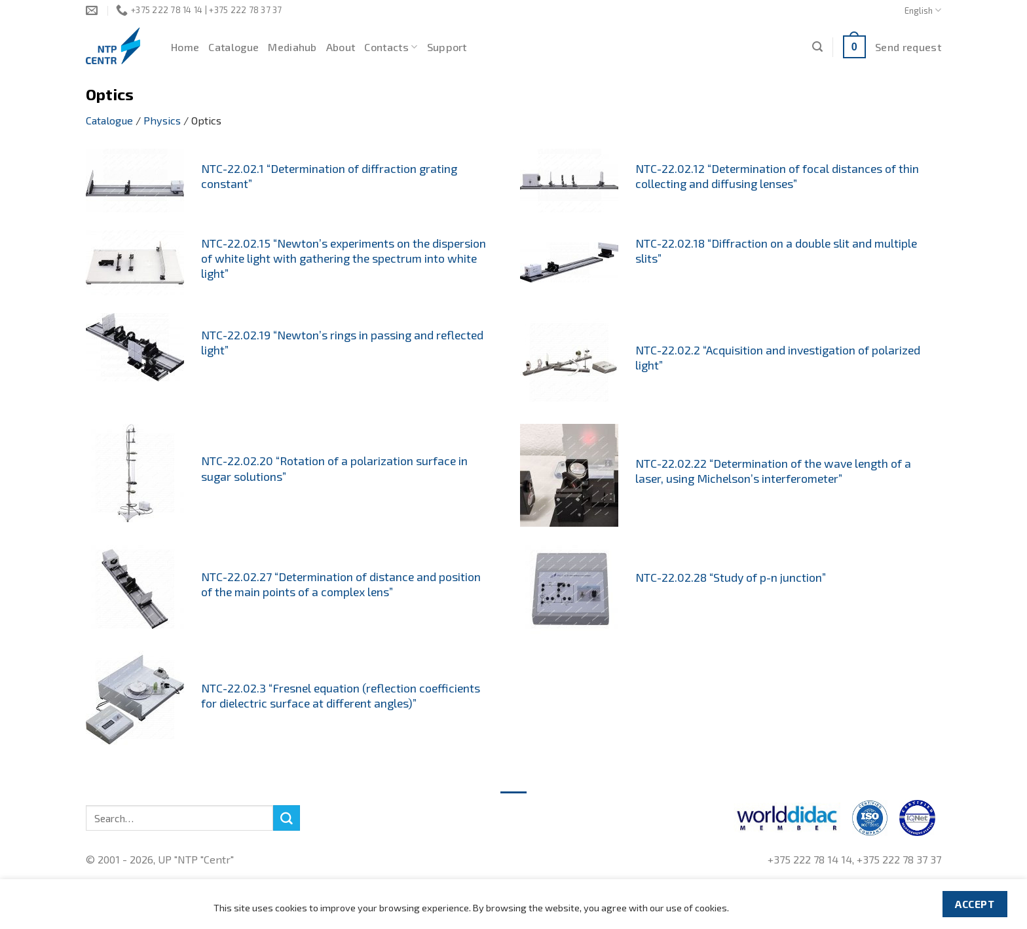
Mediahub (292, 47)
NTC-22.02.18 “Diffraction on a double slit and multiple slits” (776, 250)
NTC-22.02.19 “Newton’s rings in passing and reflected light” (342, 342)
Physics (162, 120)
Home (185, 47)
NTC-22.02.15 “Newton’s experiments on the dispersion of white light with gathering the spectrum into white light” (343, 258)
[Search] (817, 47)
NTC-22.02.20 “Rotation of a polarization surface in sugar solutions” (334, 468)
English (923, 10)
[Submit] (286, 818)
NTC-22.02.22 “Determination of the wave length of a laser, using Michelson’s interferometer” (773, 470)
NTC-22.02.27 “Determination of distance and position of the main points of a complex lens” (341, 584)
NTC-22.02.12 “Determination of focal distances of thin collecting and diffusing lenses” (777, 176)
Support (447, 47)
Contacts (390, 47)
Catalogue (233, 47)
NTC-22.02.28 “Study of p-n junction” (730, 577)
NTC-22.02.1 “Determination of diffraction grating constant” (329, 176)
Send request (908, 47)
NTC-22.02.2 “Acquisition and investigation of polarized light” (777, 357)
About (341, 47)
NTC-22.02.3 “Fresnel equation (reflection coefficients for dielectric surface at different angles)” (340, 695)
